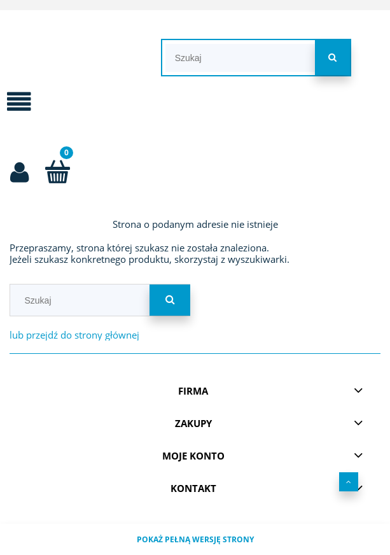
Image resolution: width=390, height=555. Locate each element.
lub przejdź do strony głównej (74, 334)
